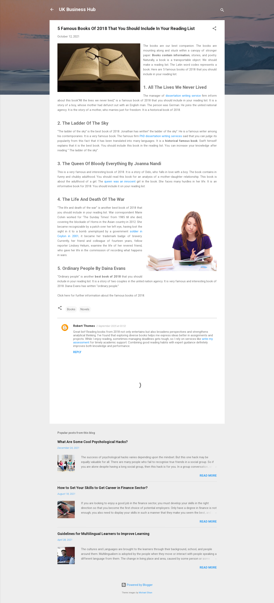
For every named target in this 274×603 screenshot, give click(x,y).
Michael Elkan (145, 592)
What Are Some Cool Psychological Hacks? (92, 442)
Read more (208, 475)
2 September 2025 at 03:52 (111, 325)
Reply (77, 352)
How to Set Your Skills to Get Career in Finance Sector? (102, 488)
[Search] (222, 11)
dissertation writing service (183, 95)
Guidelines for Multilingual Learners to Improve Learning (103, 534)
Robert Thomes (84, 326)
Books (71, 309)
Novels (84, 309)
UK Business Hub (77, 9)
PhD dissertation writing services (161, 136)
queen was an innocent (120, 181)
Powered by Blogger (137, 585)
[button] (214, 29)
